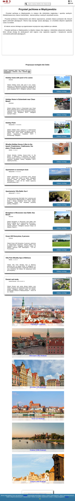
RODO (67, 497)
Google (25, 495)
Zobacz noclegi (62, 91)
